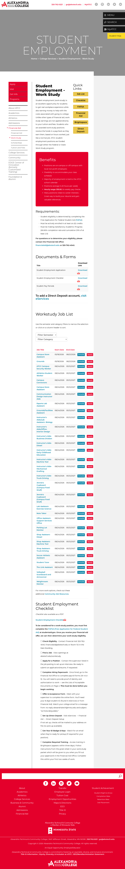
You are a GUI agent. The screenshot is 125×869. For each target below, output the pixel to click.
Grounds (40, 361)
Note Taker (41, 513)
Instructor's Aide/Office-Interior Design (43, 429)
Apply (12, 84)
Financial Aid (15, 128)
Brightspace (81, 122)
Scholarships (16, 143)
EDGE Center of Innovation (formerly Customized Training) (16, 167)
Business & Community (22, 803)
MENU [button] (110, 15)
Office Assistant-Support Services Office (44, 520)
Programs (14, 99)
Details (81, 354)
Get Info (14, 94)
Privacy (62, 814)
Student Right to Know (103, 793)
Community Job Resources (57, 594)
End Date (70, 350)
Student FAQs (115, 36)
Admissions (14, 123)
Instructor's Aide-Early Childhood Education (44, 452)
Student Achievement (103, 788)
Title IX (62, 810)
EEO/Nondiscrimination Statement (88, 854)
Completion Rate (103, 796)
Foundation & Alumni (15, 178)
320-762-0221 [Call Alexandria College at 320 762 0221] (57, 4)
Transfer (62, 788)
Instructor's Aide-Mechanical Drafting (44, 468)
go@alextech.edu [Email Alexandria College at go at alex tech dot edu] (73, 4)
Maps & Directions (62, 803)
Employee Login (62, 792)
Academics (14, 113)
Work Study (16, 138)
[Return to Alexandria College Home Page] (15, 4)
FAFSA (80, 107)
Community (15, 157)
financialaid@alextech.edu (48, 245)
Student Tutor (43, 562)
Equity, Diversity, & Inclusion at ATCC (55, 854)
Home (34, 59)
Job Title (40, 350)
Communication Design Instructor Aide (44, 396)
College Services (48, 59)
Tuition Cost (62, 795)
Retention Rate (103, 799)
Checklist (80, 100)
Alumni (22, 806)
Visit (12, 89)
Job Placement (103, 803)
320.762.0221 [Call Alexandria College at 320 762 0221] (92, 839)
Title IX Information (29, 854)
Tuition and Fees (18, 148)
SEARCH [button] (112, 22)
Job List (81, 94)
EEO (62, 806)
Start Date (59, 350)
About (22, 788)
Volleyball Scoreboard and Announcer (44, 574)
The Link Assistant (45, 567)
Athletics (13, 118)
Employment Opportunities (62, 799)
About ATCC (14, 108)
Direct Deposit (81, 130)
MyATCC (111, 29)
